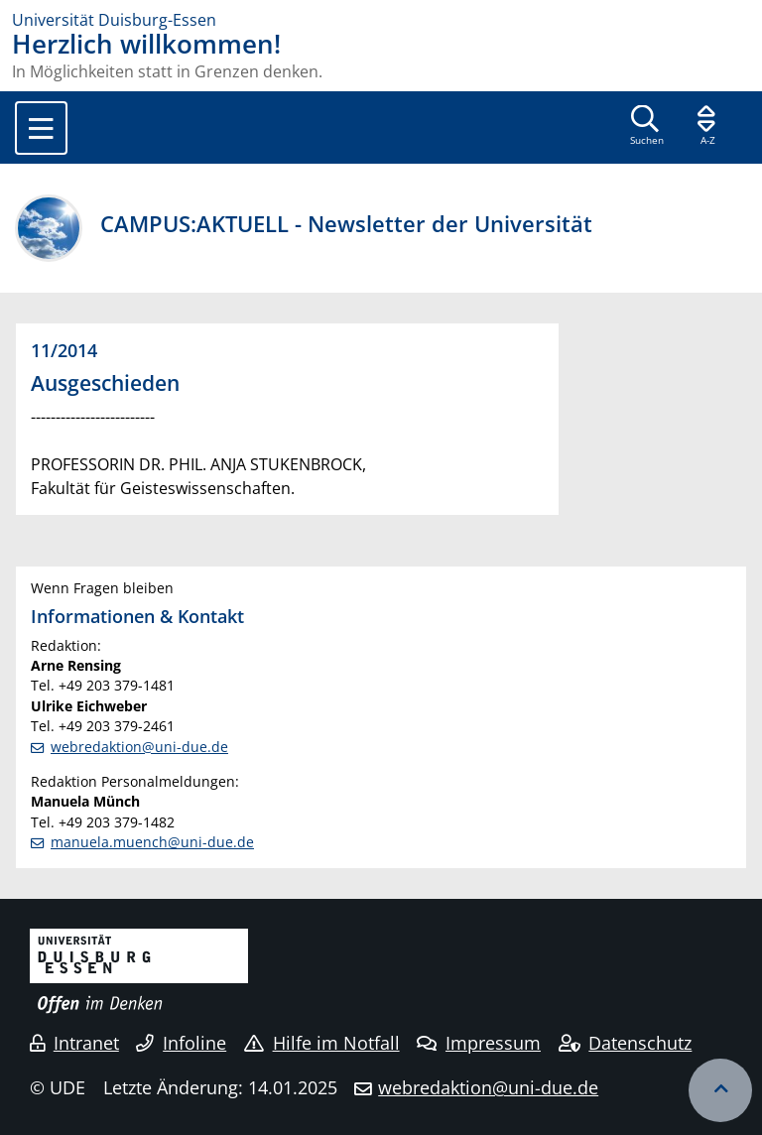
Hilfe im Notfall (322, 1043)
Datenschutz (626, 1043)
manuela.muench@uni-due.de (152, 841)
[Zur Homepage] (381, 20)
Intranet (74, 1043)
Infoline (181, 1043)
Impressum (479, 1043)
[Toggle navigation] (41, 128)
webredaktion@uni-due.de (139, 746)
